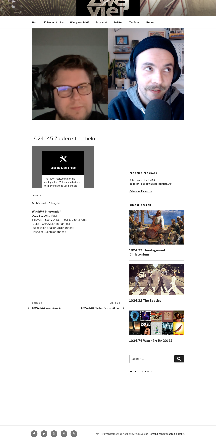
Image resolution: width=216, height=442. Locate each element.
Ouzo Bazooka (41, 215)
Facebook (101, 22)
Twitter (118, 22)
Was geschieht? (79, 22)
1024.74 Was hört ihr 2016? (150, 340)
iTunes (150, 22)
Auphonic (128, 433)
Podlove (139, 433)
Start (34, 22)
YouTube (134, 22)
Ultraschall (116, 433)
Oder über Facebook (140, 191)
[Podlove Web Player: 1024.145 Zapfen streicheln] (76, 167)
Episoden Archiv (54, 22)
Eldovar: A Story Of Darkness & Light (55, 220)
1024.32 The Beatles (145, 300)
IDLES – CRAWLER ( (44, 224)
